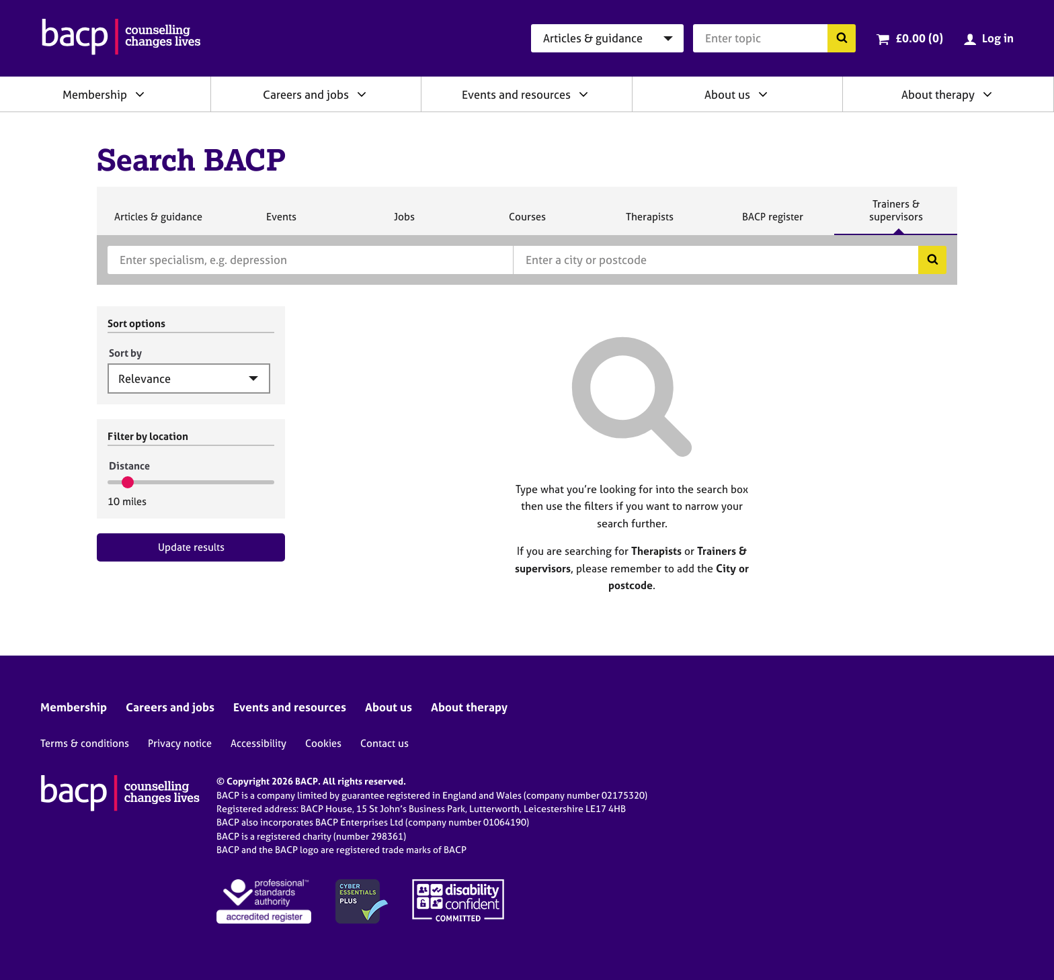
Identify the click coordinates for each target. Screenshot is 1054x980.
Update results (191, 547)
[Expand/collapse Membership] (139, 94)
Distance (129, 465)
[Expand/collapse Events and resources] (583, 94)
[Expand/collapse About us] (763, 94)
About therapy (938, 94)
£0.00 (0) (919, 38)
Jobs (404, 222)
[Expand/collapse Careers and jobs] (361, 94)
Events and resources (516, 94)
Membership (95, 94)
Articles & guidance (158, 222)
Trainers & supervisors (896, 216)
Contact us (384, 743)
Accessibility (258, 743)
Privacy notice (180, 743)
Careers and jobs (306, 94)
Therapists (649, 222)
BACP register (772, 222)
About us (727, 94)
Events (281, 222)
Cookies (323, 743)
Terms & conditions (84, 743)
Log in (998, 38)
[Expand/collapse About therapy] (987, 94)
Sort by (125, 353)
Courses (527, 222)
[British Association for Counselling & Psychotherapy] (121, 38)
